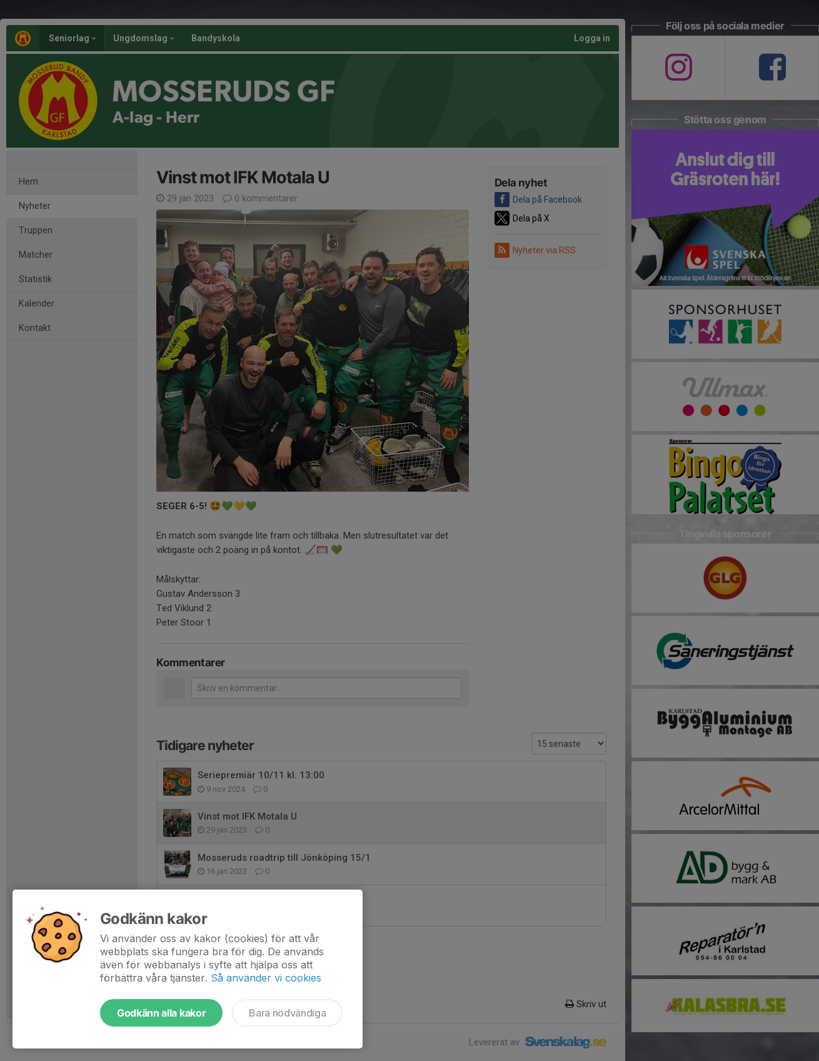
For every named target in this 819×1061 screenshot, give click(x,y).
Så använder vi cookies (266, 978)
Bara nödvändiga (287, 1013)
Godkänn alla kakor (161, 1013)
